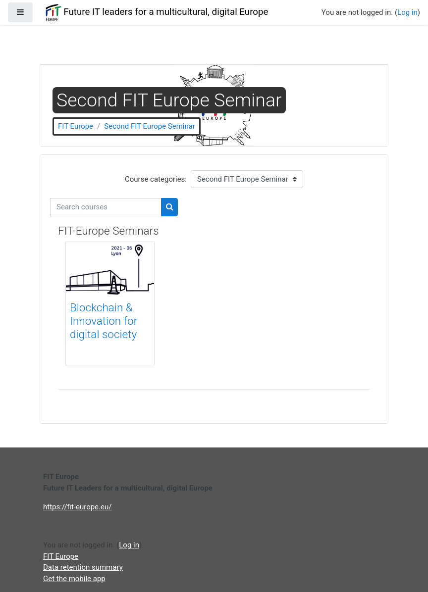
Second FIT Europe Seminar (149, 126)
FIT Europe (75, 126)
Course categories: (156, 179)
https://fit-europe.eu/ (77, 506)
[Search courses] (105, 207)
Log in (407, 12)
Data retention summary (83, 567)
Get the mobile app (74, 578)
